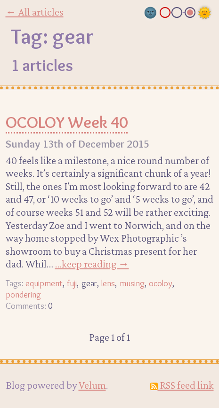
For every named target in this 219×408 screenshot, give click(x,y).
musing (132, 283)
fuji (72, 283)
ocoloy (160, 283)
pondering (23, 294)
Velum (92, 385)
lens (108, 283)
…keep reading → (92, 264)
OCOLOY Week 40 (67, 122)
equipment (44, 283)
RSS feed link (182, 385)
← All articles (35, 12)
